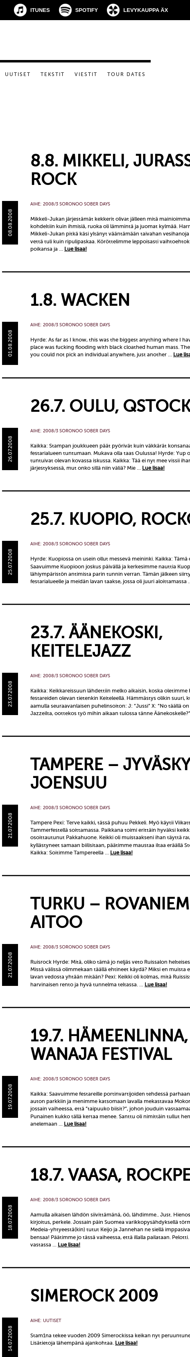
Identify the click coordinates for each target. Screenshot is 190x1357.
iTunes (40, 10)
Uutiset (18, 74)
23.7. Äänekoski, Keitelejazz (96, 641)
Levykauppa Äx (145, 10)
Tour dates (126, 74)
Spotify (86, 10)
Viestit (86, 74)
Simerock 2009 (94, 1296)
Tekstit (53, 74)
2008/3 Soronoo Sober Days (76, 204)
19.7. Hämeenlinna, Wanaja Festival (109, 1045)
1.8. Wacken (80, 300)
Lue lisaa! (75, 249)
